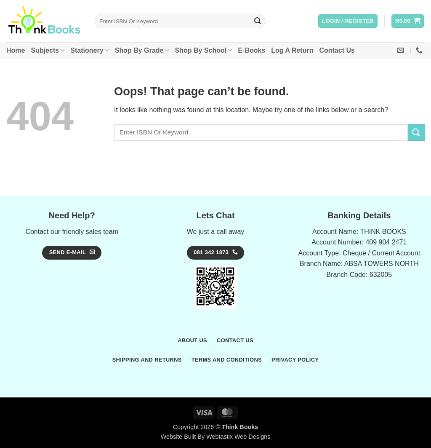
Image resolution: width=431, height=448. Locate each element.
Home (15, 50)
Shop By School (203, 50)
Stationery (89, 50)
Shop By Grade (142, 50)
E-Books (251, 50)
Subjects (47, 50)
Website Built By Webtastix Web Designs (216, 436)
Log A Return (292, 50)
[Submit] (257, 21)
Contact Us (336, 50)
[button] (348, 21)
